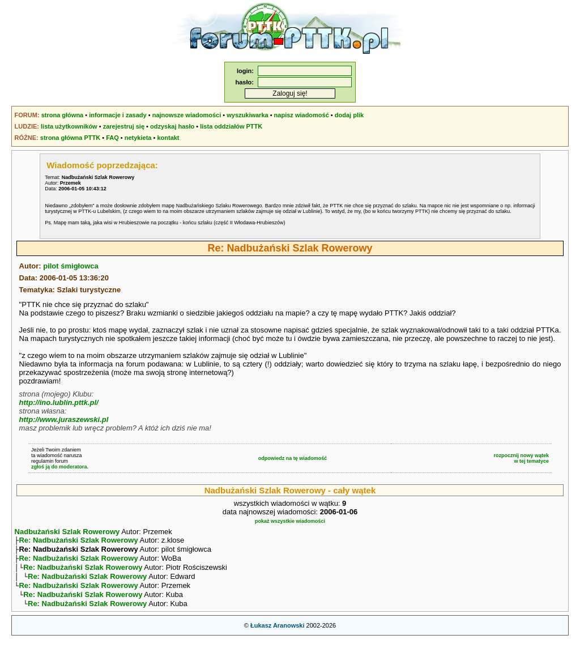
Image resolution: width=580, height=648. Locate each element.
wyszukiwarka (247, 115)
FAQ (112, 137)
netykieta (138, 137)
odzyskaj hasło (172, 126)
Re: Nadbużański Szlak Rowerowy (78, 541)
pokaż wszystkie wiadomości (290, 521)
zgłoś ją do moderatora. (59, 467)
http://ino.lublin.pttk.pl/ (59, 402)
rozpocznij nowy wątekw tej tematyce (521, 458)
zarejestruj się (123, 126)
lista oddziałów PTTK (231, 126)
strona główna (62, 115)
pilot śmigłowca (71, 266)
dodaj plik (349, 115)
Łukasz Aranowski (277, 634)
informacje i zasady (118, 115)
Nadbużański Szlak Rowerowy (67, 531)
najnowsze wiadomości (186, 115)
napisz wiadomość (301, 115)
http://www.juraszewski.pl (64, 419)
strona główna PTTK (70, 137)
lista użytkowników (69, 126)
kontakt (168, 137)
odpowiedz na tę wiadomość (292, 458)
